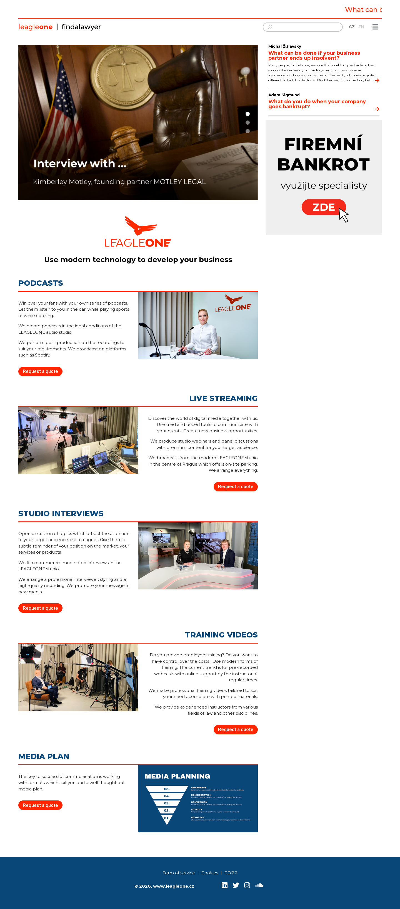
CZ (352, 26)
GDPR (230, 872)
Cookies (209, 872)
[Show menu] (375, 27)
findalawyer (81, 27)
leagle (35, 27)
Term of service (179, 872)
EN (361, 26)
